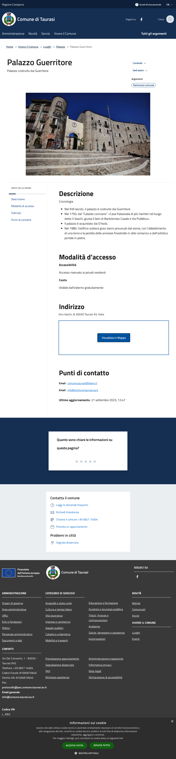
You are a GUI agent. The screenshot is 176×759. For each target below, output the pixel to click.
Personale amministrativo (17, 634)
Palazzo (60, 47)
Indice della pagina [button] (21, 188)
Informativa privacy (100, 665)
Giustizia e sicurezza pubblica (106, 609)
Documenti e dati (12, 640)
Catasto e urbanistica (57, 634)
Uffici (5, 616)
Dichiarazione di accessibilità (105, 677)
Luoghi (47, 47)
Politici (6, 628)
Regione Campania (13, 4)
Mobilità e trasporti (56, 640)
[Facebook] (139, 19)
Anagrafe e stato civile (58, 603)
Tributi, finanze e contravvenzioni (98, 617)
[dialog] (88, 738)
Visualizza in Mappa (114, 338)
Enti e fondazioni (12, 622)
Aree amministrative (14, 609)
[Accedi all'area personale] (148, 5)
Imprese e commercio (57, 622)
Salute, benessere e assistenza (107, 633)
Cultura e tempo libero (58, 609)
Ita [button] (169, 4)
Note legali (95, 671)
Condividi (140, 63)
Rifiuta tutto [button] (102, 745)
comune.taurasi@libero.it (82, 383)
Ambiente (94, 626)
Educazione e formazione (103, 603)
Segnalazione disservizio (59, 665)
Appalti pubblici (54, 628)
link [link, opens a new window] (121, 738)
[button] (88, 753)
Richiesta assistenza (57, 677)
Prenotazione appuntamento (62, 659)
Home (9, 47)
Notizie (136, 603)
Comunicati (138, 609)
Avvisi (135, 616)
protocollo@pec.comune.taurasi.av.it (24, 687)
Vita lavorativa (54, 616)
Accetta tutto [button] (74, 745)
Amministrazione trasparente (106, 659)
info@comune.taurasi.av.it (82, 390)
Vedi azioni (140, 70)
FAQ (47, 671)
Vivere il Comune (28, 47)
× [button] (172, 721)
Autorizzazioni (97, 639)
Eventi (136, 639)
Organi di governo (12, 603)
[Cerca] (170, 19)
